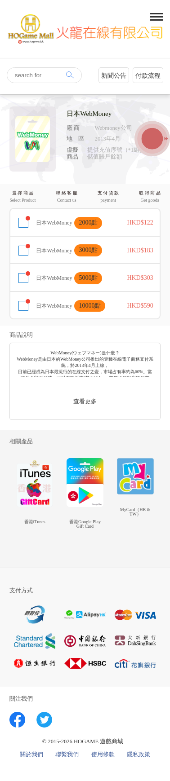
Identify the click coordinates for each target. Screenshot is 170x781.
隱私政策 (138, 755)
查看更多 (85, 401)
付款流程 (148, 75)
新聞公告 (113, 75)
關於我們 (31, 755)
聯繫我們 (67, 755)
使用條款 (103, 755)
